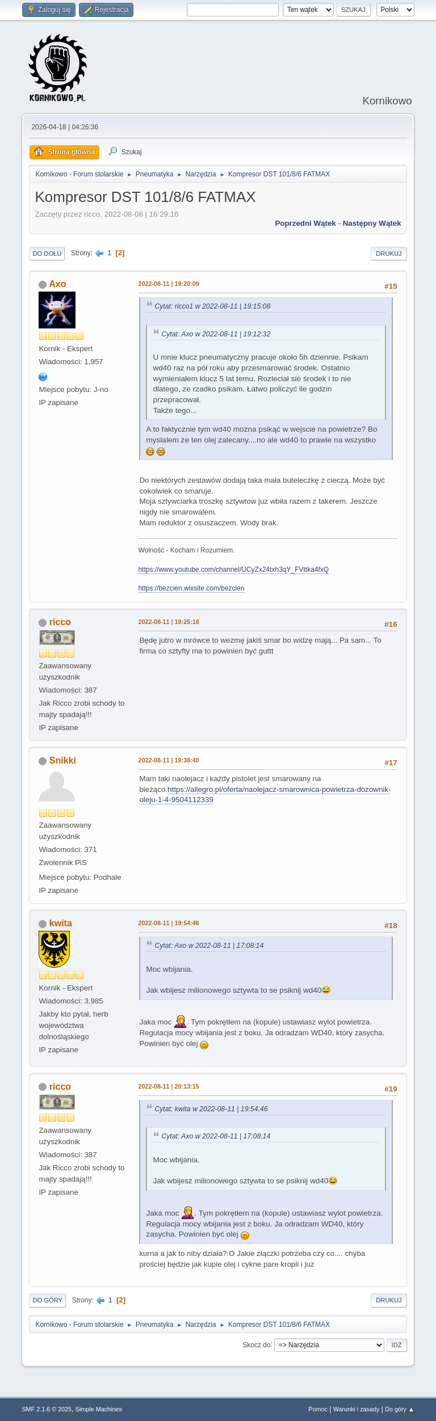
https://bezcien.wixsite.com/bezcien (191, 588)
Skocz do (256, 1344)
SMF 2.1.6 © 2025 (47, 1409)
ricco (60, 622)
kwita (60, 923)
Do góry (47, 1300)
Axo (57, 284)
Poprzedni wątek (305, 223)
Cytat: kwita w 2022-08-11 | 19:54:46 (210, 1109)
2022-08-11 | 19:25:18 (168, 621)
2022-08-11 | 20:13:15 (168, 1086)
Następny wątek (372, 223)
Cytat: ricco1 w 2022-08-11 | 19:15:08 (212, 306)
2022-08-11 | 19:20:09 (168, 283)
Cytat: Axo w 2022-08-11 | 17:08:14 (208, 946)
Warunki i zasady (356, 1409)
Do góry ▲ (399, 1409)
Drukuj (388, 253)
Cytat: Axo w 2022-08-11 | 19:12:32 (215, 334)
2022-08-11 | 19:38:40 (168, 760)
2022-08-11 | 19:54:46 (168, 923)
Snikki (62, 760)
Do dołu (46, 253)
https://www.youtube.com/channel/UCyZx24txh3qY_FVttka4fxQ (233, 570)
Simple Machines (99, 1409)
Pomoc (318, 1409)
